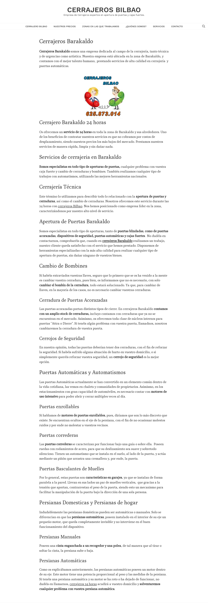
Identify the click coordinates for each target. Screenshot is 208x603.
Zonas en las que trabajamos (100, 26)
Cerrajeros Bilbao (104, 10)
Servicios (159, 26)
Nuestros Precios (65, 26)
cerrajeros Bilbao (70, 206)
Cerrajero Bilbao (36, 26)
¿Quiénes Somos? (136, 26)
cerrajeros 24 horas (83, 584)
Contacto (177, 26)
